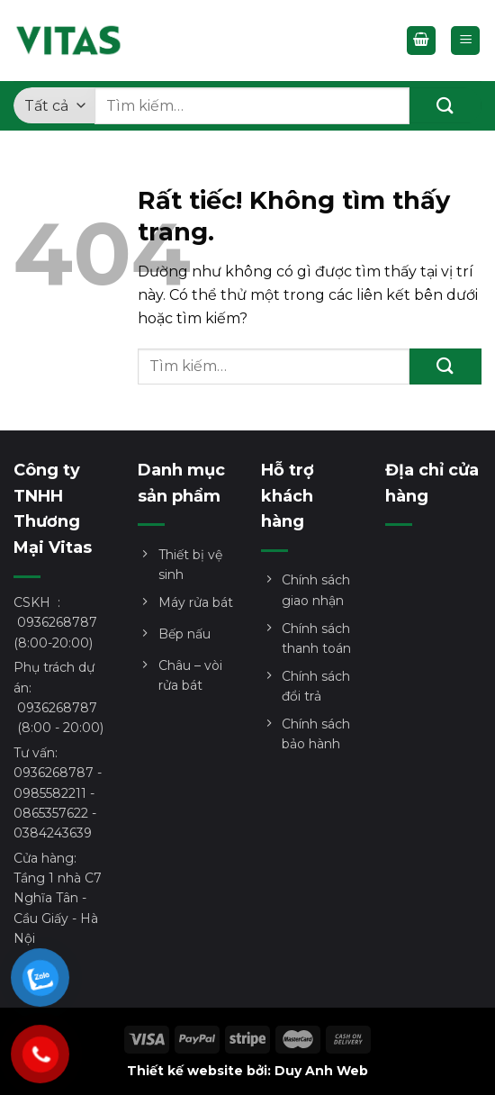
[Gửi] (446, 105)
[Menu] (465, 41)
